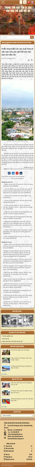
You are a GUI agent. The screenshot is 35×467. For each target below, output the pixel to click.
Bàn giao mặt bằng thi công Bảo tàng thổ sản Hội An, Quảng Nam (17, 291)
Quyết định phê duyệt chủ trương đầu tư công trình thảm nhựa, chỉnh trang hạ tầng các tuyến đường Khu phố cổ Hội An (17, 285)
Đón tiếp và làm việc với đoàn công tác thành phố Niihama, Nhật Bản (17, 217)
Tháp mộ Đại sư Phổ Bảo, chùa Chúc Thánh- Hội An (21, 359)
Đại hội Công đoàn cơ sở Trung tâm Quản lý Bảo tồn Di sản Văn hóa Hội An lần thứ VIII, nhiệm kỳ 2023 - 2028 (17, 267)
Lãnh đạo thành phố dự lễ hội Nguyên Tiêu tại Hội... (21, 383)
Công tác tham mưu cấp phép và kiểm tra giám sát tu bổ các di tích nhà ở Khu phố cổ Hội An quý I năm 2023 (17, 246)
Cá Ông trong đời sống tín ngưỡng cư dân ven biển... (21, 367)
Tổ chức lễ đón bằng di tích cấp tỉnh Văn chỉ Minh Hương (17, 201)
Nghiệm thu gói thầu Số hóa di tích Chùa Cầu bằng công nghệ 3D (18, 185)
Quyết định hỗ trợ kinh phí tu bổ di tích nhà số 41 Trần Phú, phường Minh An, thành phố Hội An (17, 302)
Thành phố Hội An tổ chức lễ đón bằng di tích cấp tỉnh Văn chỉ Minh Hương (17, 212)
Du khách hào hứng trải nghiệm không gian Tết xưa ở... (21, 391)
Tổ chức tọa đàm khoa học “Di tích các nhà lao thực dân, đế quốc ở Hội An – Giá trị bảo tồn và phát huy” (17, 207)
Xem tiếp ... (5, 374)
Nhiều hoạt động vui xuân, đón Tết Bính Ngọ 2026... (22, 399)
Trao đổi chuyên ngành (17, 346)
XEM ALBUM (17, 321)
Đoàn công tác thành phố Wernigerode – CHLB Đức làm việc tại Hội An (18, 280)
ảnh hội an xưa (17, 311)
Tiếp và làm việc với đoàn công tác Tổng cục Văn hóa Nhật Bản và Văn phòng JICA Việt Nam (17, 273)
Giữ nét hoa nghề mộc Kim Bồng (20, 350)
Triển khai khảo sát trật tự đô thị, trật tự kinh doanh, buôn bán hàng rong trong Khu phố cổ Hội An (17, 296)
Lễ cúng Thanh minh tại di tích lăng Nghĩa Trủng (17, 195)
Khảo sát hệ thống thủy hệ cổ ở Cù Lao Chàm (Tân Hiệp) (16, 237)
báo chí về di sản (17, 379)
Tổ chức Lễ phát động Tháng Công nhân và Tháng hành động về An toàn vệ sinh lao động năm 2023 (17, 230)
